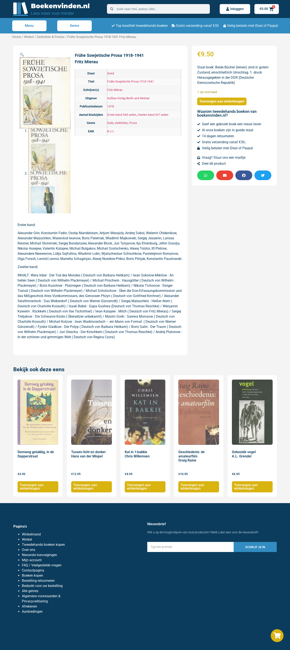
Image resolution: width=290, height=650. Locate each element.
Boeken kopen (32, 575)
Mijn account (32, 560)
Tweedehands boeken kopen (43, 545)
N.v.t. (110, 131)
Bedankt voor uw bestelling (42, 586)
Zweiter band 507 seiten (153, 115)
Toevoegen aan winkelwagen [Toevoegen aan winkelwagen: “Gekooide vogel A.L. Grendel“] (246, 486)
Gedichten (121, 123)
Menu (29, 26)
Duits (110, 123)
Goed (110, 73)
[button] (22, 55)
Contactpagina (33, 570)
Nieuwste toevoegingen (39, 555)
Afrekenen (29, 606)
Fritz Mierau (114, 90)
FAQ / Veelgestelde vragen (42, 565)
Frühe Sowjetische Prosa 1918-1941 (130, 81)
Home (16, 37)
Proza (133, 123)
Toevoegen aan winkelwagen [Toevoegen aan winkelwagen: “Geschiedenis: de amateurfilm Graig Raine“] (192, 486)
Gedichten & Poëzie (50, 37)
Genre (74, 26)
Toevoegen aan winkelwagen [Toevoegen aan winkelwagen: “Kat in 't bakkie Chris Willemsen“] (139, 486)
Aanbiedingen (32, 611)
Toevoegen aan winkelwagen (221, 101)
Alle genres (30, 591)
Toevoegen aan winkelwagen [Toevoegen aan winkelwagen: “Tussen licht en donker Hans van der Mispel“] (85, 486)
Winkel (29, 37)
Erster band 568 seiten (121, 115)
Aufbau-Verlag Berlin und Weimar (128, 98)
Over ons (28, 550)
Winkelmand (31, 534)
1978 (110, 106)
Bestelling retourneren (38, 581)
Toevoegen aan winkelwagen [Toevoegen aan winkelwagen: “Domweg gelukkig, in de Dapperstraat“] (32, 486)
